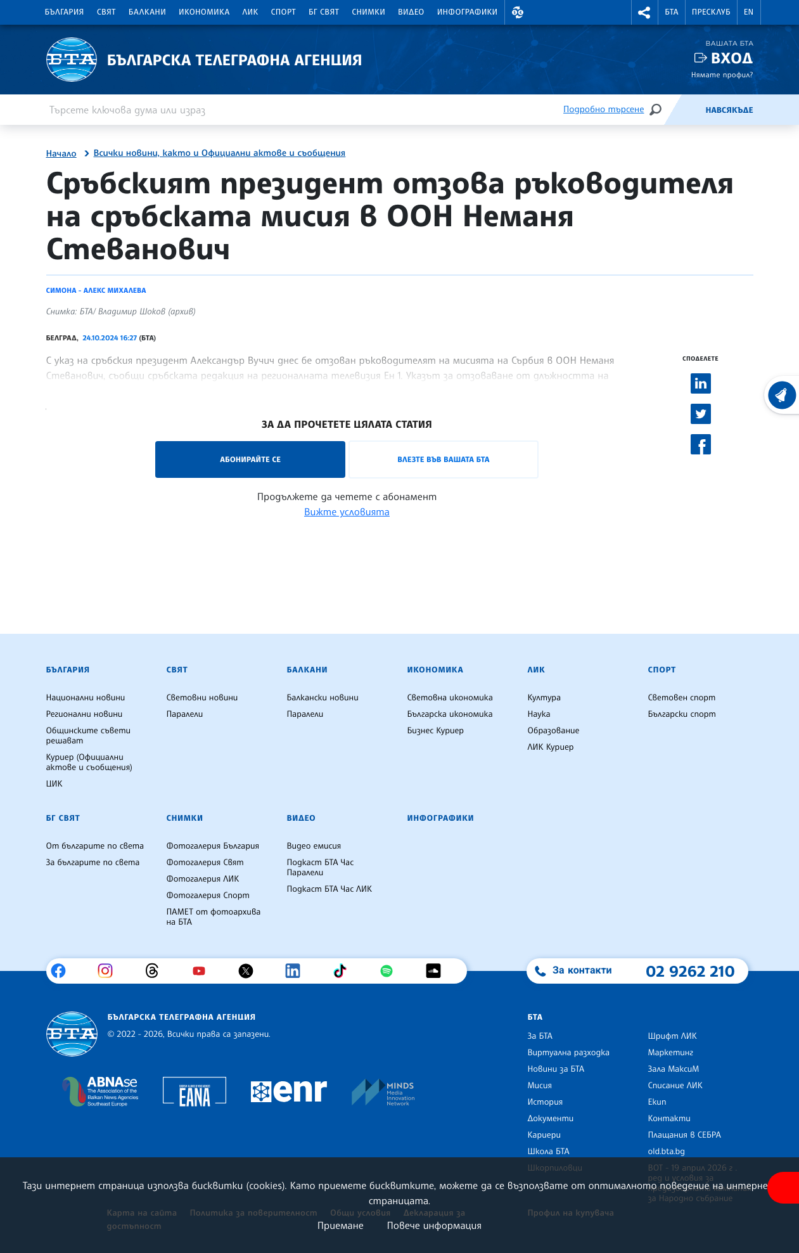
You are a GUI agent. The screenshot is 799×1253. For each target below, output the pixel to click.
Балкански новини (323, 698)
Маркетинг (670, 1053)
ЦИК (54, 784)
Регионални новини (84, 714)
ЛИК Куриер (551, 747)
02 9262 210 (691, 970)
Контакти (669, 1119)
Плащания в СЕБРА (684, 1135)
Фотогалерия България (213, 846)
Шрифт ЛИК (672, 1036)
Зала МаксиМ (674, 1069)
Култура (544, 698)
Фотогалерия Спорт (208, 895)
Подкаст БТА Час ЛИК (330, 889)
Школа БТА (549, 1152)
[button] (518, 12)
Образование (554, 731)
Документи (551, 1119)
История (545, 1102)
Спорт (283, 12)
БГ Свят (324, 12)
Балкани (147, 12)
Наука (539, 714)
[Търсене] (655, 109)
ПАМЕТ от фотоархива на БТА (214, 917)
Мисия (540, 1086)
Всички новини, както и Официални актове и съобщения (220, 153)
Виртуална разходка (569, 1053)
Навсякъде (729, 110)
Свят (106, 12)
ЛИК (251, 12)
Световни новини (202, 698)
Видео (411, 12)
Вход (732, 58)
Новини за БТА (556, 1069)
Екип (657, 1102)
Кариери (544, 1135)
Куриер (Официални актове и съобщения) (89, 762)
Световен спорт (682, 698)
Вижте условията (347, 511)
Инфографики (467, 12)
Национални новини (85, 698)
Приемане (340, 1225)
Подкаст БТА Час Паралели (320, 868)
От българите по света (95, 846)
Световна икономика (450, 698)
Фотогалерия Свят (205, 863)
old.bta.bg (667, 1152)
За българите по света (93, 863)
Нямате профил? (722, 74)
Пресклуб (711, 12)
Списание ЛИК (675, 1086)
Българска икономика (450, 714)
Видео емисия (314, 846)
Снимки (368, 12)
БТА (671, 12)
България (64, 12)
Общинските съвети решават (88, 736)
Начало (61, 154)
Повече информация (434, 1225)
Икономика (204, 12)
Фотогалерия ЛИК (203, 879)
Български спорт (682, 714)
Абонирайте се (250, 459)
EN (749, 12)
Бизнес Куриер (435, 731)
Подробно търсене (603, 109)
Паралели (185, 714)
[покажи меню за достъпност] (783, 1188)
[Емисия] (684, 109)
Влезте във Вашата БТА (443, 459)
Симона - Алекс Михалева (96, 290)
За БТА (540, 1036)
